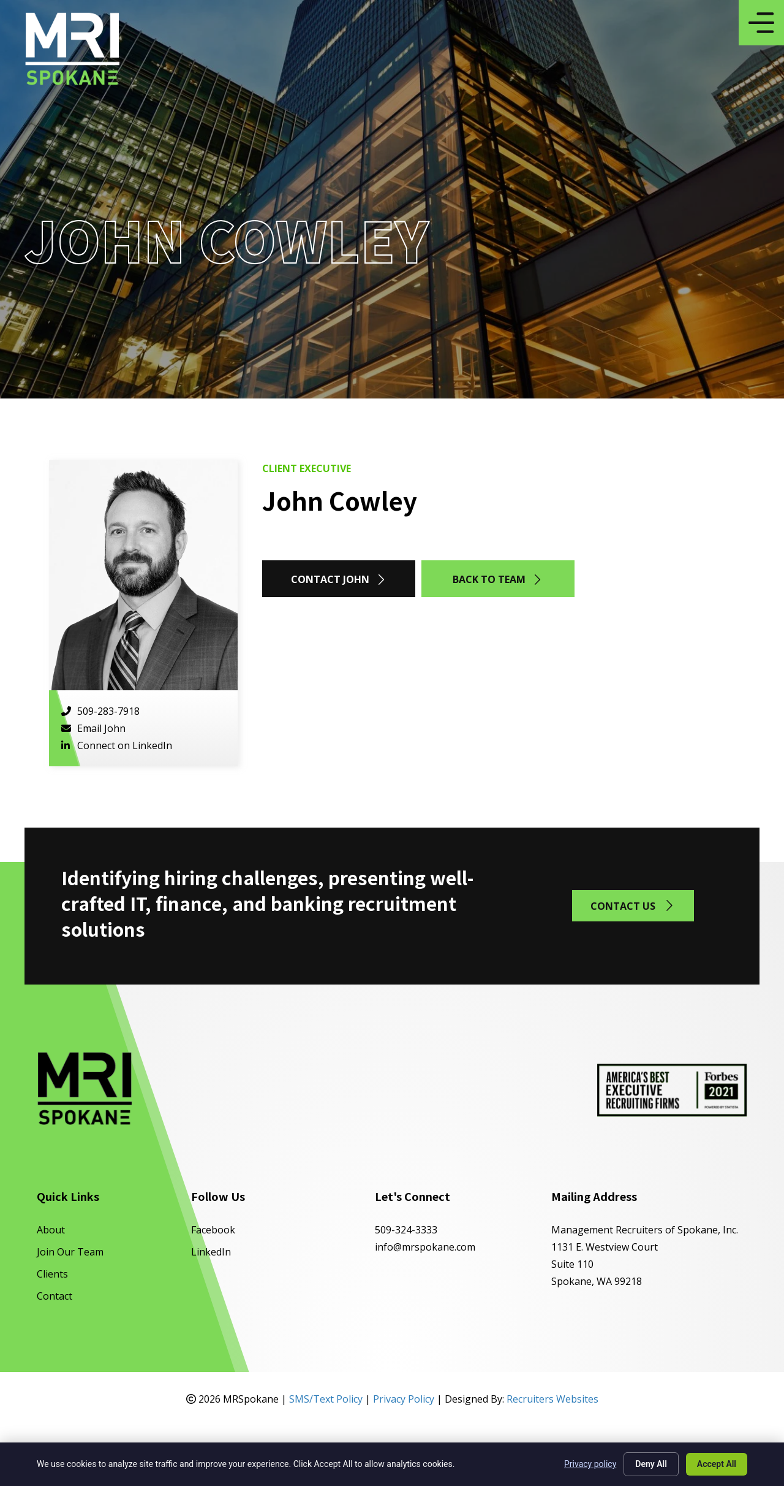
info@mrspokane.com (425, 1247)
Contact (54, 1296)
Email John (93, 728)
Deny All (651, 1464)
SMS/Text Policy (326, 1399)
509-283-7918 (100, 711)
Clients (52, 1274)
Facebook (213, 1229)
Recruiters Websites (552, 1399)
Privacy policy (590, 1464)
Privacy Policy (403, 1399)
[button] (338, 578)
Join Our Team (70, 1252)
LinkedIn (211, 1252)
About (51, 1229)
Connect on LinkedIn (116, 745)
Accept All (716, 1464)
